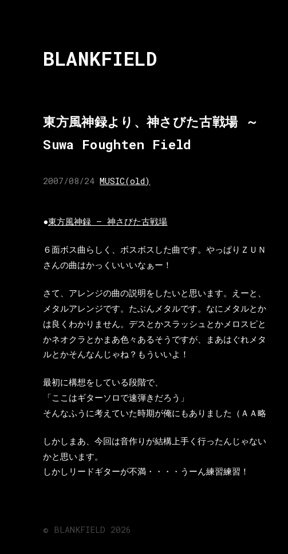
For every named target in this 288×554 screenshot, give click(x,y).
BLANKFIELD (100, 58)
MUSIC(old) (125, 180)
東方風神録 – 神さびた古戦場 (107, 221)
